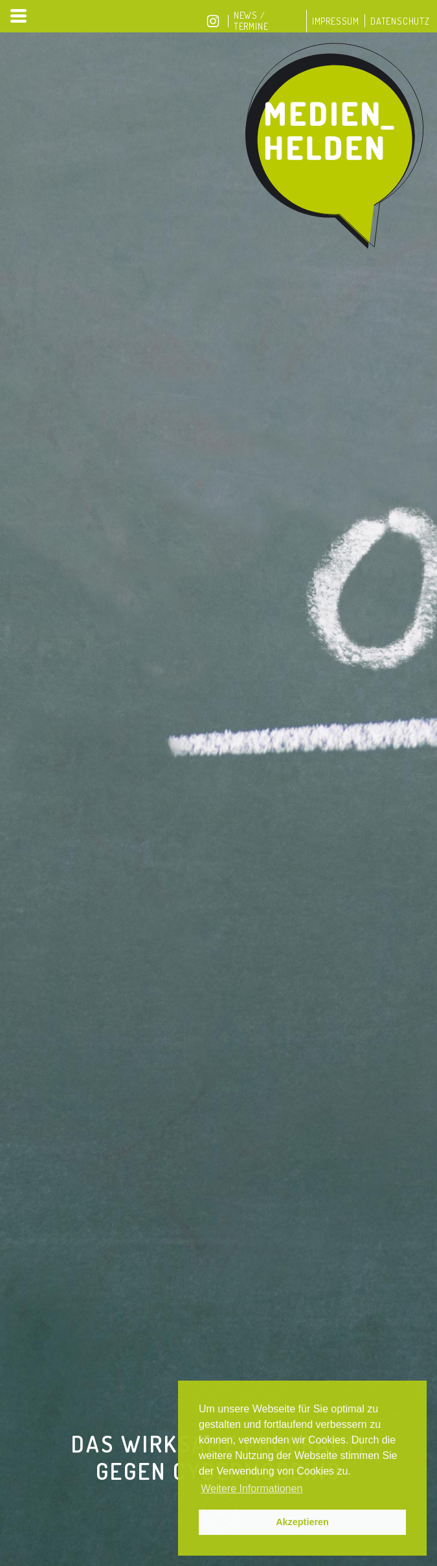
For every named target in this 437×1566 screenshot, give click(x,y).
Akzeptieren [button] (302, 1522)
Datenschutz (400, 21)
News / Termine (251, 21)
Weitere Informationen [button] (251, 1488)
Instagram (213, 21)
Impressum (335, 21)
